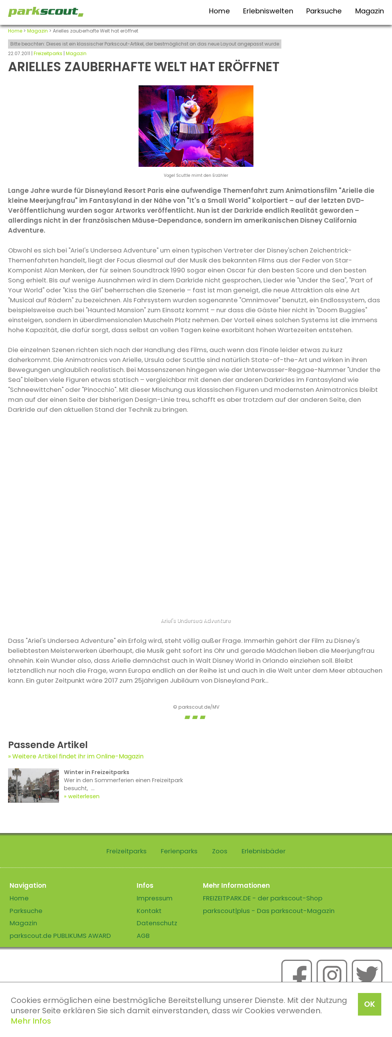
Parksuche (324, 11)
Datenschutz (157, 923)
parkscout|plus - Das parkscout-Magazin (269, 910)
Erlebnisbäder (264, 851)
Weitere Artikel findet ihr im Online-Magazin (78, 756)
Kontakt (149, 910)
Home (219, 11)
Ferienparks (179, 851)
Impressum (155, 898)
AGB (143, 935)
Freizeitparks (48, 53)
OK (369, 1004)
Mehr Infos (31, 1021)
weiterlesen (84, 796)
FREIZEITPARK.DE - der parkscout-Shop (262, 898)
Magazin (369, 11)
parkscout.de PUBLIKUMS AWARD (60, 935)
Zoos (219, 851)
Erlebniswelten (268, 11)
